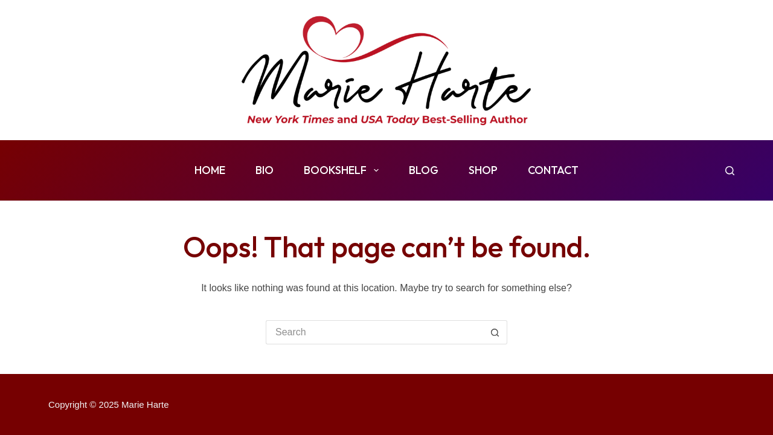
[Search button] (495, 332)
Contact (553, 170)
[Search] (729, 170)
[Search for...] (374, 332)
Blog (423, 170)
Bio (264, 170)
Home (209, 170)
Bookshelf (343, 170)
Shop (483, 170)
